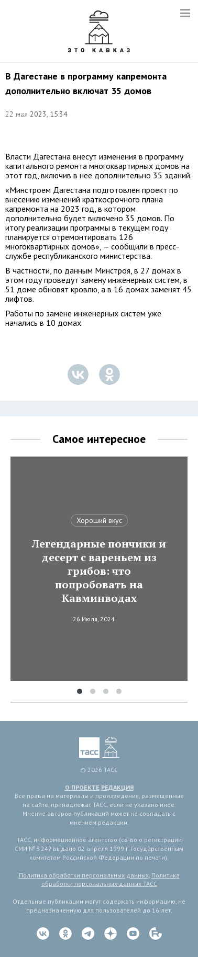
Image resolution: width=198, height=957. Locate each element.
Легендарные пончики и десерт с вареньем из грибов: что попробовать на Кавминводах (99, 571)
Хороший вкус (99, 520)
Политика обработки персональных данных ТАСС (110, 879)
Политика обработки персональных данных (84, 875)
